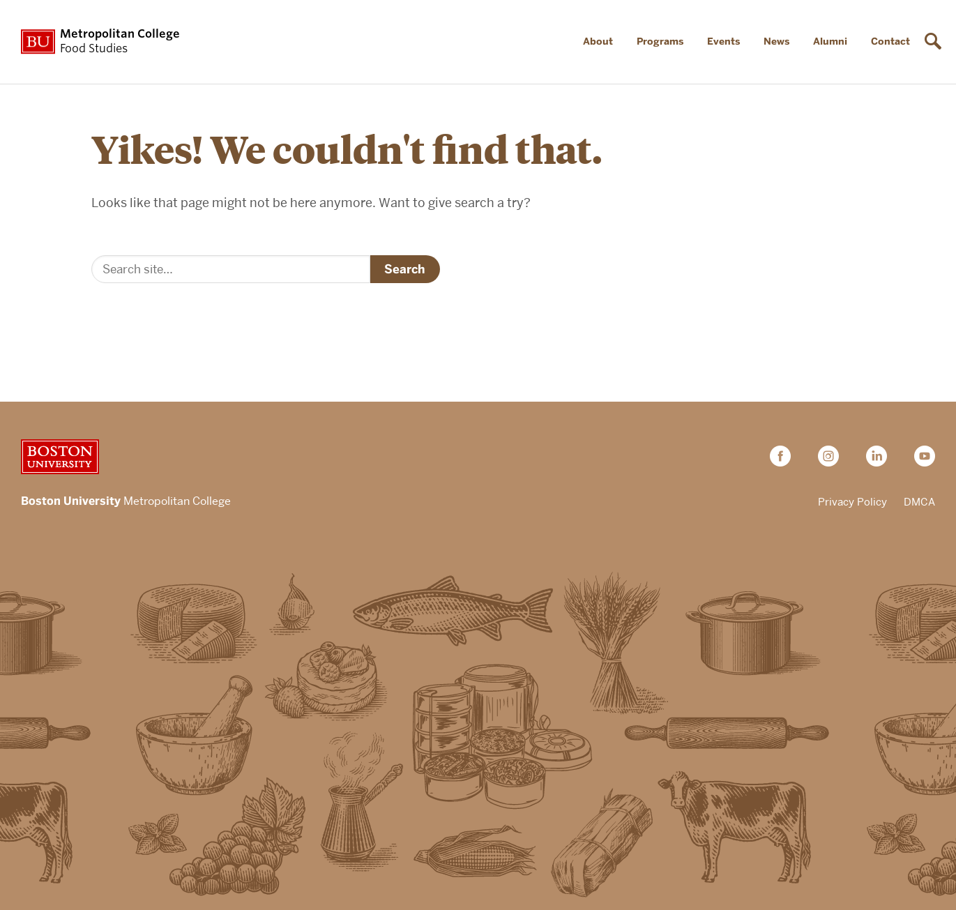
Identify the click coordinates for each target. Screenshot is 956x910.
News (776, 41)
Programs (660, 41)
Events (723, 41)
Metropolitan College (126, 501)
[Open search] (935, 42)
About (598, 41)
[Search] (230, 269)
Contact (890, 41)
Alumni (830, 41)
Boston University (60, 456)
